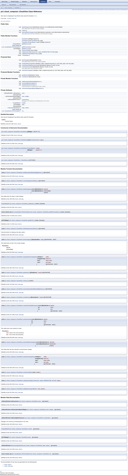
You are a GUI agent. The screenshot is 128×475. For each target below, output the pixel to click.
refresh (24, 30)
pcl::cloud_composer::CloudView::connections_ (38, 418)
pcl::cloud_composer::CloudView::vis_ (41, 454)
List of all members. (6, 21)
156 (11, 276)
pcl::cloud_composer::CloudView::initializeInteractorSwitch (20, 228)
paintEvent (25, 75)
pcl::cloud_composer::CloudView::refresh (15, 280)
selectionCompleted (27, 70)
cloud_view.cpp (18, 135)
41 (10, 143)
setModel (24, 53)
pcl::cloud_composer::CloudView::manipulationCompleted (20, 256)
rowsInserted (25, 66)
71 (10, 224)
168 (11, 352)
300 (11, 267)
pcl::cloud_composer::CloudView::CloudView (14, 131)
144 (11, 413)
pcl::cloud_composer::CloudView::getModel (21, 203)
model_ (24, 103)
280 (11, 384)
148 (11, 424)
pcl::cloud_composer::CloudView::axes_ (30, 401)
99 (10, 337)
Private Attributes (124, 9)
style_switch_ (25, 107)
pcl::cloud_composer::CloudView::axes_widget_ (40, 409)
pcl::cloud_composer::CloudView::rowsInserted (17, 319)
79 (10, 284)
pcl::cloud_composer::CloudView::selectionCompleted (19, 356)
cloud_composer (8, 7)
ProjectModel (17, 16)
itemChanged (25, 60)
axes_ (23, 93)
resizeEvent (25, 76)
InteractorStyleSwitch (14, 107)
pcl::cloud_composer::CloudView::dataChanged (17, 189)
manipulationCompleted (28, 63)
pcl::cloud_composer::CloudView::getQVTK (21, 220)
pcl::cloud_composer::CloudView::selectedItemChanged (19, 342)
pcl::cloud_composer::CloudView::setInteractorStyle (18, 380)
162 (11, 300)
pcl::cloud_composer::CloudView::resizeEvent (16, 297)
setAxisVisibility (26, 50)
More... (36, 16)
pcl (1, 7)
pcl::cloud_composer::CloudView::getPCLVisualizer (45, 212)
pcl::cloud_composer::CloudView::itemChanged (17, 239)
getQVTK (24, 48)
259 (11, 234)
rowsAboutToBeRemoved (29, 65)
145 (11, 405)
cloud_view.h (12, 18)
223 (11, 176)
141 (11, 441)
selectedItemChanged (28, 32)
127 (11, 314)
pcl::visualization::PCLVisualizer (11, 47)
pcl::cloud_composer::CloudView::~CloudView (14, 160)
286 (11, 367)
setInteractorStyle (27, 52)
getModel (24, 44)
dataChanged (25, 27)
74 (10, 215)
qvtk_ (23, 104)
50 (10, 163)
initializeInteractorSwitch (28, 85)
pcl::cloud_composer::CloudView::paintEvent (16, 272)
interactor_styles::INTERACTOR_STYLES (43, 52)
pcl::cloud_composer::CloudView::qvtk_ (20, 437)
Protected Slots (92, 9)
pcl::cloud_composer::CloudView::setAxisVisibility (18, 372)
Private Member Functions (114, 9)
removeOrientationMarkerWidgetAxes (32, 88)
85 (10, 252)
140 (11, 432)
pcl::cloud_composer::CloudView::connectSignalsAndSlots (20, 180)
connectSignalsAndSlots (28, 83)
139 (11, 457)
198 (11, 199)
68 (10, 184)
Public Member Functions (83, 9)
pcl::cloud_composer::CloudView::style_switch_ (37, 445)
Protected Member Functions (102, 9)
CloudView (17, 7)
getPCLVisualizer (26, 47)
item (39, 60)
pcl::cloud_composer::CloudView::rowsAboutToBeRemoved (20, 305)
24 (10, 155)
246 (11, 292)
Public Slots (74, 9)
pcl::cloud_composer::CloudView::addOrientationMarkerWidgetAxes (22, 172)
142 (11, 449)
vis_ (23, 111)
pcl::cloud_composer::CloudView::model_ (20, 429)
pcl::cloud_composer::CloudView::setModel (16, 388)
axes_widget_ (25, 96)
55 (9, 124)
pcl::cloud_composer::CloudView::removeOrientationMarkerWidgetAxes (24, 289)
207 (11, 376)
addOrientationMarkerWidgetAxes (31, 81)
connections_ (25, 99)
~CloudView (25, 55)
